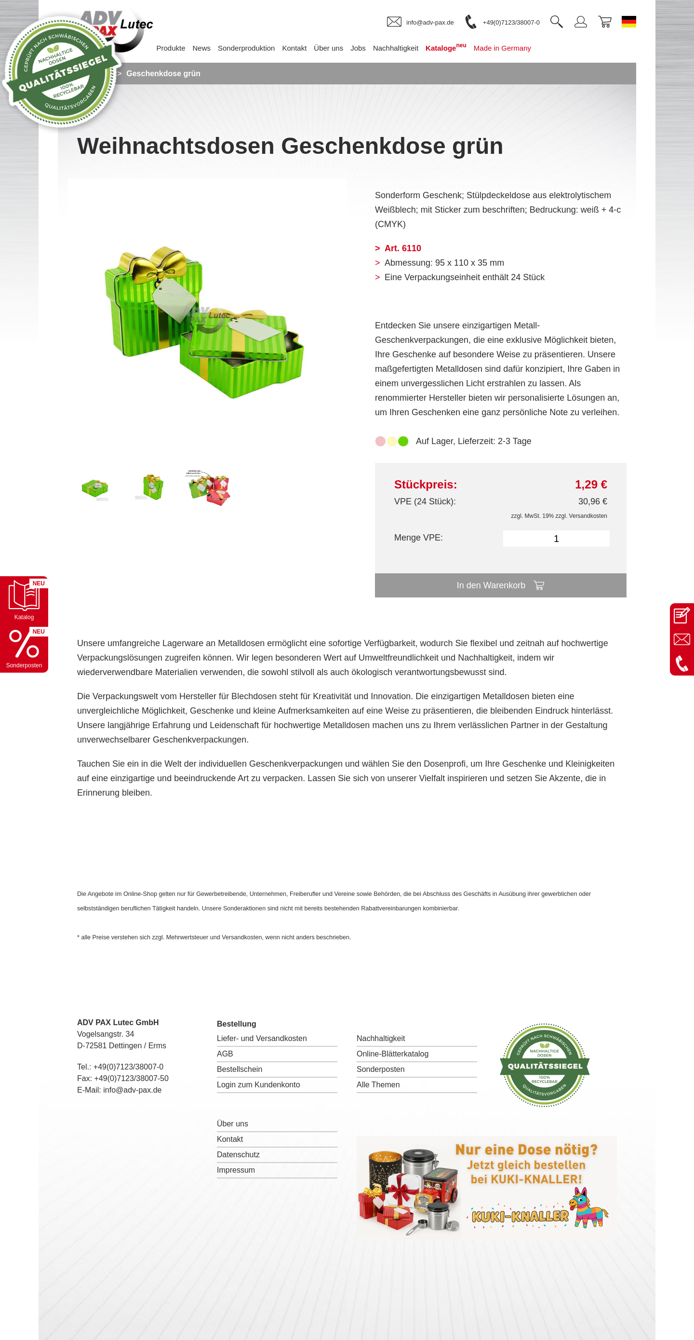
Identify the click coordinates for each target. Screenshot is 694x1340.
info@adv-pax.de (132, 1090)
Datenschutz (238, 1155)
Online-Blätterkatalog (392, 1054)
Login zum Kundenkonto (258, 1085)
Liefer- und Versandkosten (262, 1038)
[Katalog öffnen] (24, 600)
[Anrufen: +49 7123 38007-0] (682, 663)
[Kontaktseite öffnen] (682, 615)
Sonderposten (381, 1069)
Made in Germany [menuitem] (502, 48)
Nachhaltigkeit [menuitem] (395, 48)
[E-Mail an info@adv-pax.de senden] (682, 639)
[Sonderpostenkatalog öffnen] (24, 648)
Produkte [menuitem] (170, 48)
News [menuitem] (202, 48)
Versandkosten (588, 516)
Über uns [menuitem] (328, 48)
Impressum (236, 1170)
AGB (225, 1054)
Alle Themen (378, 1085)
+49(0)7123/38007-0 (128, 1067)
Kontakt (230, 1139)
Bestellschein (239, 1069)
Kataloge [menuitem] (446, 47)
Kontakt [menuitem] (294, 48)
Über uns (232, 1124)
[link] (420, 22)
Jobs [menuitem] (358, 48)
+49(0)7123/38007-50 (131, 1078)
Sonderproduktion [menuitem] (246, 48)
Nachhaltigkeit (381, 1038)
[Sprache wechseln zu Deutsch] (629, 21)
